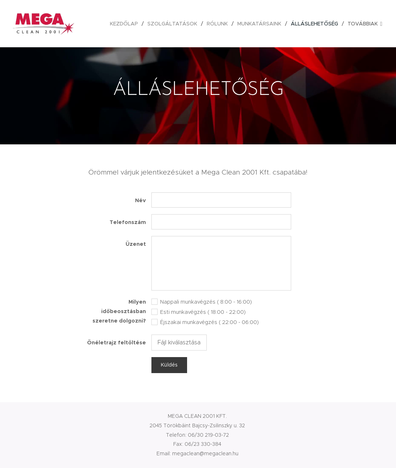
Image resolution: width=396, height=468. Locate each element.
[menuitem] (126, 24)
